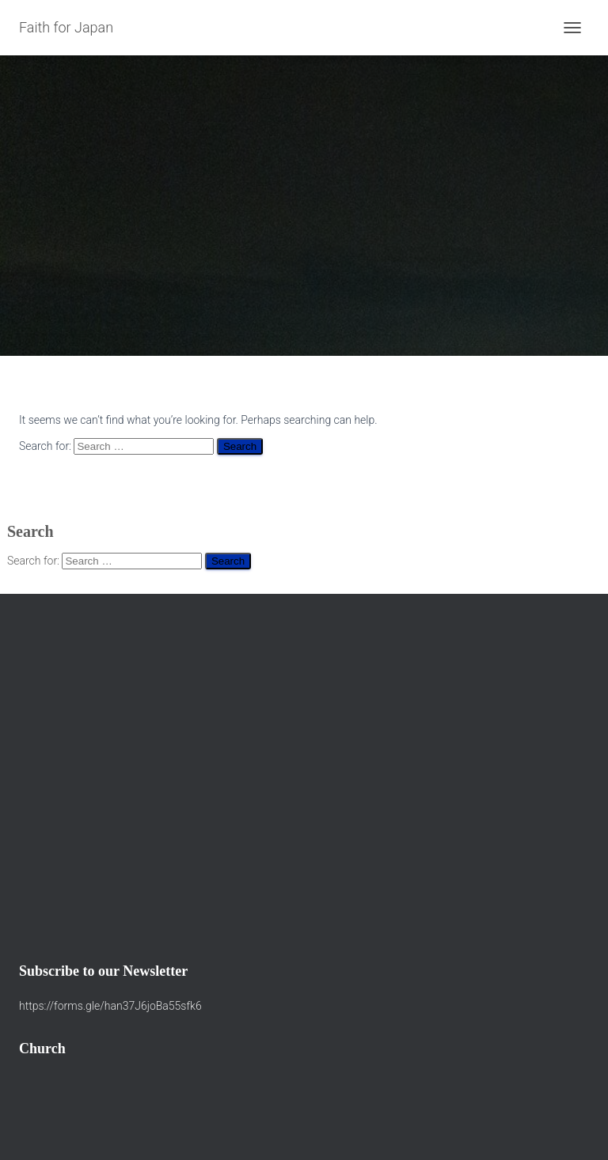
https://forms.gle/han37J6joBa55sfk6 (110, 1005)
